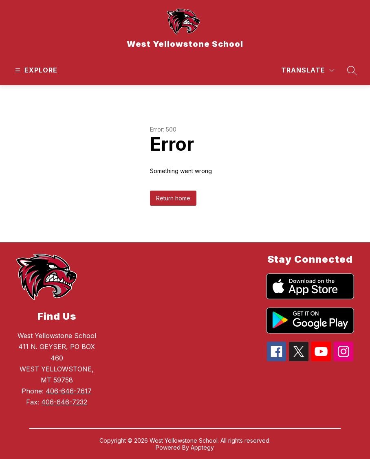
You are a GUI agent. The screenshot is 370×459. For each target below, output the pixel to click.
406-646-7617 (69, 391)
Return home (173, 198)
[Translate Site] (308, 70)
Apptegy (202, 447)
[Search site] (352, 70)
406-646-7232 (64, 402)
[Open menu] (35, 70)
